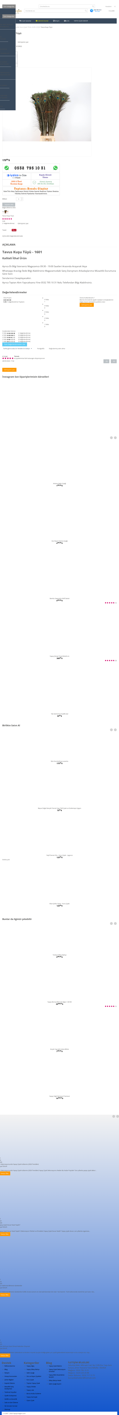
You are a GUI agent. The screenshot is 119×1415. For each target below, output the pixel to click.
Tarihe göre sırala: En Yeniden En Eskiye (17, 348)
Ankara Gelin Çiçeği (59, 483)
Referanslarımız (9, 1366)
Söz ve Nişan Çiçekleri (34, 1376)
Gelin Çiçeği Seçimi (55, 1384)
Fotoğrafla (40, 348)
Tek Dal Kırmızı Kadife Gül (59, 714)
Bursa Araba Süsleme (34, 1393)
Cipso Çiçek (30, 1400)
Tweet (4, 230)
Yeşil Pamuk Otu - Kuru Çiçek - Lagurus (59, 855)
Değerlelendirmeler (16, 236)
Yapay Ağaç (30, 1366)
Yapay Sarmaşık (32, 1397)
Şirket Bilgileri (9, 1380)
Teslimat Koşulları (10, 1392)
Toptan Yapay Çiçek (33, 1383)
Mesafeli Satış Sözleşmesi (9, 1388)
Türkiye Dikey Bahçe (59, 955)
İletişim (6, 1373)
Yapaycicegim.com (19, 1413)
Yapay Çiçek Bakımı (55, 1366)
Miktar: (4, 199)
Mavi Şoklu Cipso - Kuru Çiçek (59, 904)
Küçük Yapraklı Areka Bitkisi (59, 1049)
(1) (8, 223)
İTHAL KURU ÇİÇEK (34, 27)
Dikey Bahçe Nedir (55, 1380)
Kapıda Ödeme (9, 1383)
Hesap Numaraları (10, 1376)
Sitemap (7, 1409)
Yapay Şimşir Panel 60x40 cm (59, 656)
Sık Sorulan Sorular (10, 1406)
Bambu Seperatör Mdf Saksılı (59, 598)
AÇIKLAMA (6, 236)
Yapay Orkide (31, 1387)
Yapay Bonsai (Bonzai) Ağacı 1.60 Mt (59, 1002)
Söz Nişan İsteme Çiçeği (60, 541)
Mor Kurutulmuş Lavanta (59, 761)
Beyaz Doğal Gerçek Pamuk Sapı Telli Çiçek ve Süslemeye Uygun (59, 808)
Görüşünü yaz (23, 42)
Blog (5, 1369)
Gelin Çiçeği (30, 1373)
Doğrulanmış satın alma (57, 348)
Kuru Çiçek (23, 27)
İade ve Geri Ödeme (11, 1402)
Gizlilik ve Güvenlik (10, 1399)
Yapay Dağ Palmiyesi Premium (59, 1096)
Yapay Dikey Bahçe (33, 1369)
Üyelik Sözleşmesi (10, 1396)
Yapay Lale (30, 1390)
